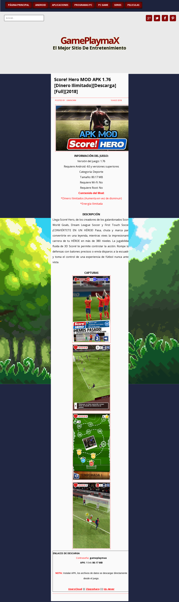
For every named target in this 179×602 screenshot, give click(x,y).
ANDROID (40, 4)
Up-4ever (109, 589)
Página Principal (18, 4)
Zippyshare (93, 589)
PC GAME (103, 4)
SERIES (117, 4)
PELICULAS (133, 4)
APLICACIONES (60, 4)
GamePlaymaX (89, 40)
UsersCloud (75, 589)
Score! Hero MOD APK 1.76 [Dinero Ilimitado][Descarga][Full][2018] (85, 85)
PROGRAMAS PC (83, 4)
